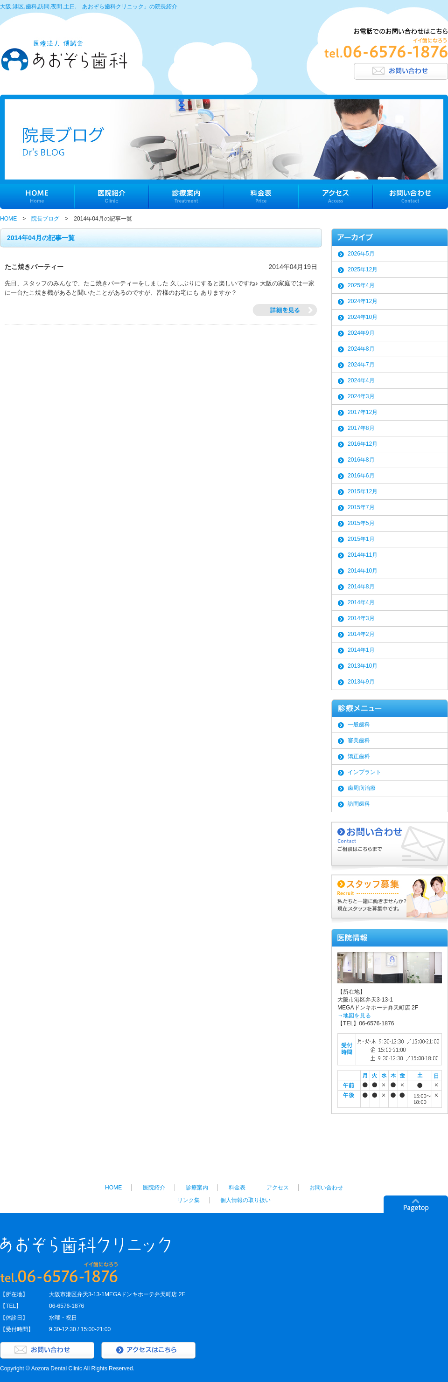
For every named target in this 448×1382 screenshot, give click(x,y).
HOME (8, 218)
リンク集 (188, 1200)
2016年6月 (361, 475)
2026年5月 (361, 253)
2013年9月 (361, 681)
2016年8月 (361, 459)
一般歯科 (359, 724)
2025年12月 (363, 269)
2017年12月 (363, 412)
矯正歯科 (359, 756)
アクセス (277, 1187)
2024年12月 (363, 301)
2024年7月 (361, 364)
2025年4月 (361, 285)
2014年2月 (361, 634)
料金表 (237, 1187)
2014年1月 (361, 650)
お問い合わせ (326, 1187)
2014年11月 (363, 555)
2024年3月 (361, 396)
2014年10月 (363, 570)
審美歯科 (359, 740)
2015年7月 (361, 507)
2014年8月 (361, 586)
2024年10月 (363, 317)
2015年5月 (361, 523)
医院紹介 (154, 1187)
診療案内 (197, 1187)
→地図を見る (354, 1015)
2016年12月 (363, 444)
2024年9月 (361, 333)
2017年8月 (361, 428)
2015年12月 (363, 491)
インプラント (364, 772)
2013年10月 (363, 666)
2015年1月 (361, 539)
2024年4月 (361, 380)
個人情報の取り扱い (245, 1200)
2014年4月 (361, 602)
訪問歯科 (359, 804)
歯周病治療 (362, 788)
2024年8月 (361, 349)
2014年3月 (361, 618)
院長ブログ (45, 218)
